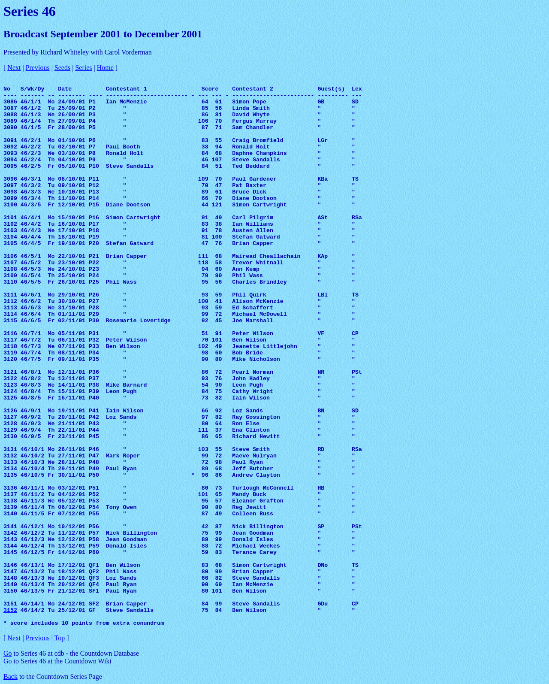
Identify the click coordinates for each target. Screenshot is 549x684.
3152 (10, 610)
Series (83, 67)
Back (10, 676)
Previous (38, 67)
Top (59, 638)
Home (105, 67)
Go (7, 653)
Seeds (62, 67)
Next (14, 67)
